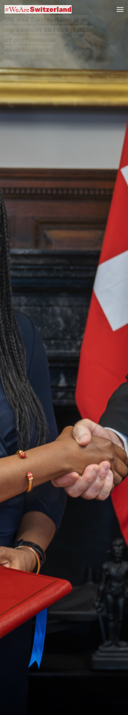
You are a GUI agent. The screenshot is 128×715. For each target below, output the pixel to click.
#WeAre (38, 9)
